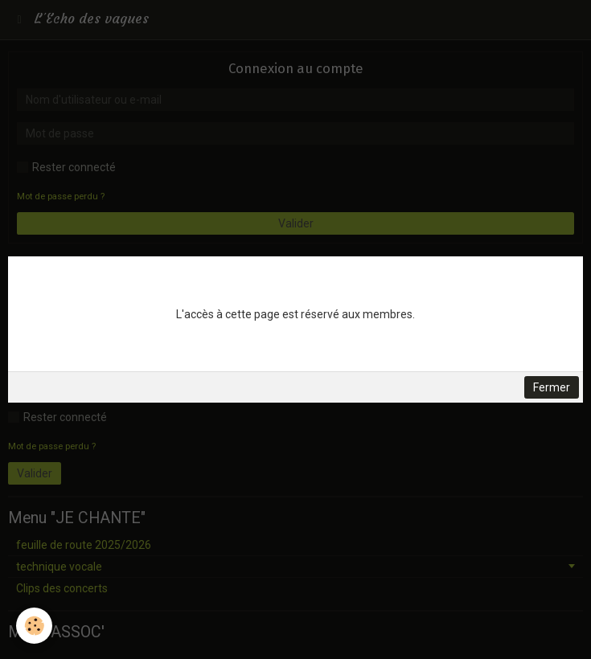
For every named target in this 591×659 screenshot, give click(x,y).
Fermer (551, 387)
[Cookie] (34, 626)
